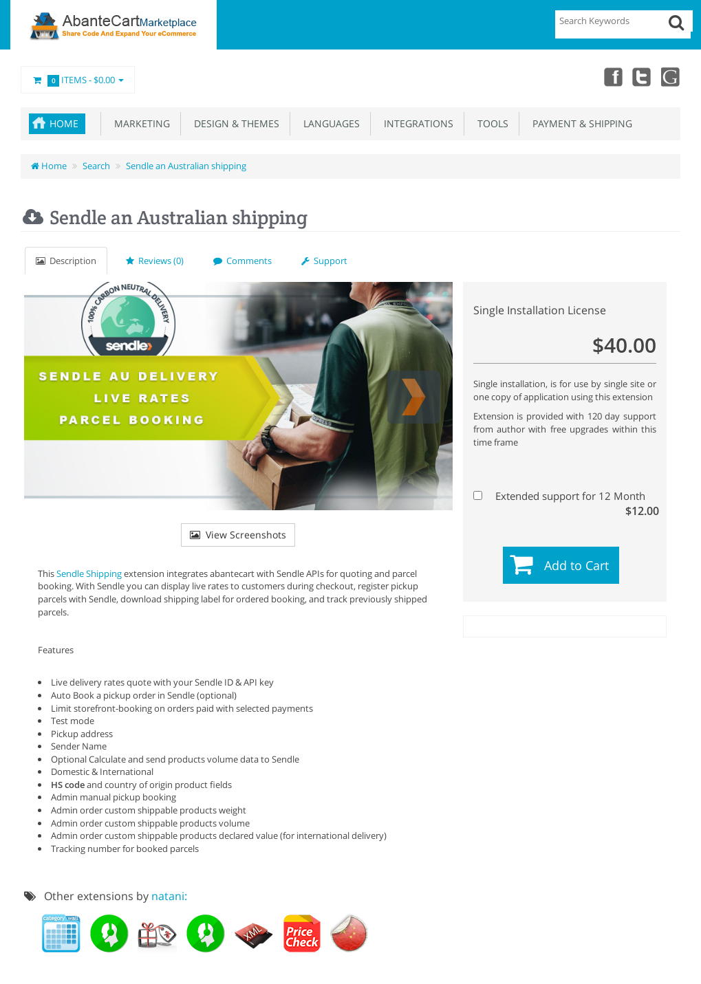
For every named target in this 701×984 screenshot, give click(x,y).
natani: (169, 896)
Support (324, 260)
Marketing (139, 123)
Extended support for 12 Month (563, 496)
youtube (670, 76)
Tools (490, 123)
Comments (242, 260)
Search (96, 166)
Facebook (610, 76)
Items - (78, 80)
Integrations (415, 123)
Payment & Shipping (579, 123)
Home (64, 123)
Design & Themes (233, 123)
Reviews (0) (155, 260)
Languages (329, 123)
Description (66, 260)
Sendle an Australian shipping (186, 166)
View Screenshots (238, 534)
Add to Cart (576, 565)
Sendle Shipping (89, 573)
